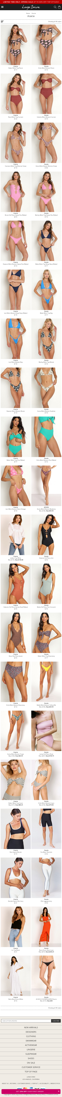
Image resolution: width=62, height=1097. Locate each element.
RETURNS (13, 1083)
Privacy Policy (41, 1094)
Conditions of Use (52, 1094)
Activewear (31, 1045)
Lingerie (31, 1049)
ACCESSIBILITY (44, 1083)
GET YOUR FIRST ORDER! (38, 1091)
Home (28, 13)
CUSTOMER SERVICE (24, 1083)
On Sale (31, 1062)
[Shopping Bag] (59, 7)
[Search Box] (55, 7)
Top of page (31, 1071)
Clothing (31, 1036)
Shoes (31, 1058)
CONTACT (35, 1083)
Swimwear (31, 1040)
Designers (31, 1032)
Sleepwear (31, 1054)
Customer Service (31, 1067)
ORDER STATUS (55, 1083)
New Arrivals (31, 1027)
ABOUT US (5, 1083)
